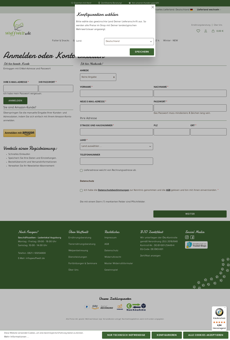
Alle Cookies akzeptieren (205, 335)
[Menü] (225, 308)
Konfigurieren (167, 335)
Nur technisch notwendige (126, 335)
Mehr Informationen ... (16, 337)
